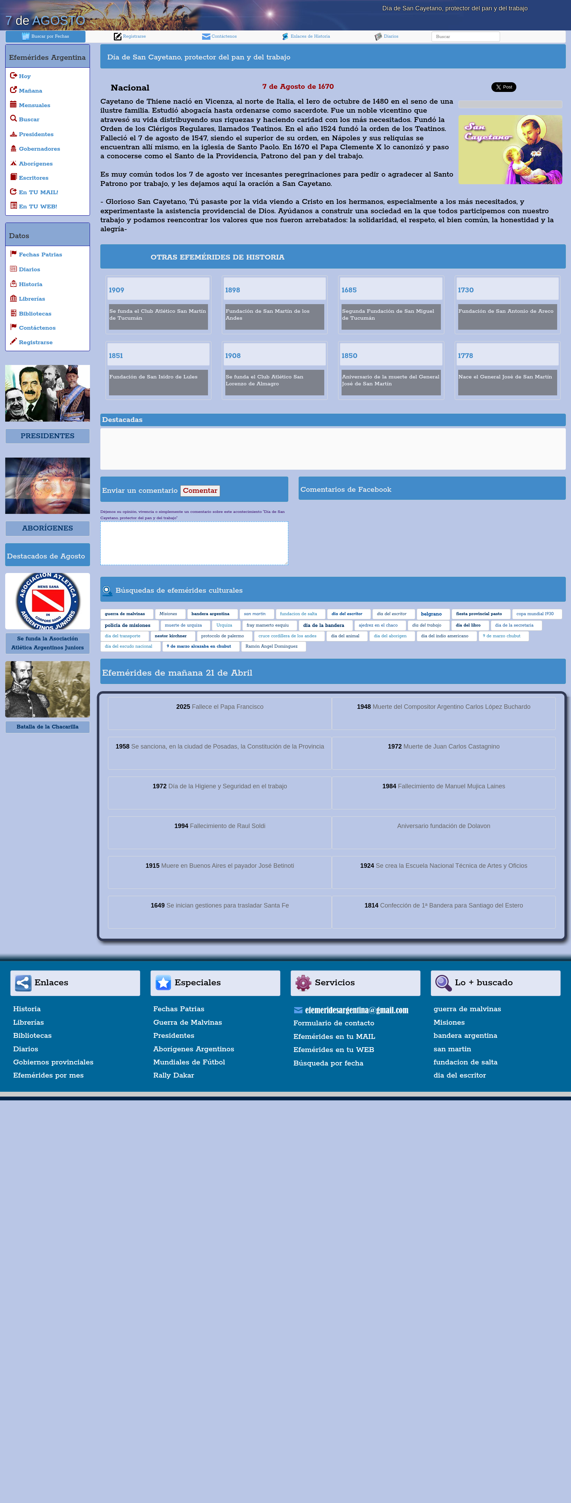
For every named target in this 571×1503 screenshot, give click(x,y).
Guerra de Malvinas (187, 1022)
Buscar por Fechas (45, 36)
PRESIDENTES (47, 436)
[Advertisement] (448, 56)
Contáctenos (219, 37)
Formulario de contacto (333, 1023)
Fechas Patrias (179, 1009)
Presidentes (173, 1036)
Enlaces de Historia (305, 36)
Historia (27, 1009)
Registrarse (130, 36)
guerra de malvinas (467, 1009)
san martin (452, 1049)
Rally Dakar (173, 1075)
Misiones (449, 1022)
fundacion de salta (466, 1062)
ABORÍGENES (47, 528)
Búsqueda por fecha (328, 1063)
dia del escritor (460, 1075)
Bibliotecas (32, 1036)
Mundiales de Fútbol (189, 1062)
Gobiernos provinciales (53, 1062)
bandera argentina (465, 1036)
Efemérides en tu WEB (333, 1050)
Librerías (28, 1022)
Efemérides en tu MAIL (334, 1037)
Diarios (386, 36)
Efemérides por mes (48, 1075)
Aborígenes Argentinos (193, 1049)
